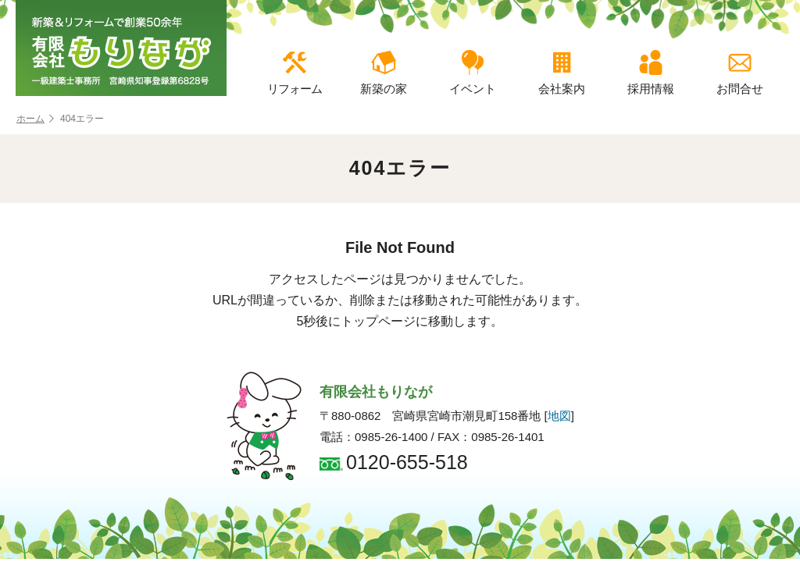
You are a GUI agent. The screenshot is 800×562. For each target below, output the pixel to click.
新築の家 (383, 72)
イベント (472, 72)
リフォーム (294, 72)
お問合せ (739, 72)
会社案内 (561, 72)
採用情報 (650, 72)
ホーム (35, 119)
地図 (559, 415)
